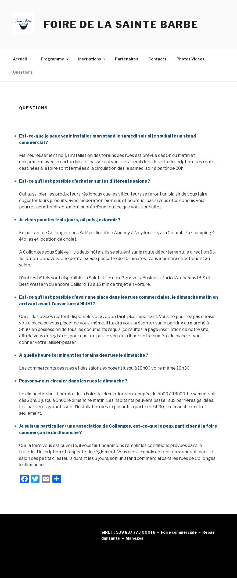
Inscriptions (92, 59)
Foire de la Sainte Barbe (121, 24)
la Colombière (177, 232)
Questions (23, 72)
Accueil (22, 59)
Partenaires (126, 59)
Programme (55, 59)
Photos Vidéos (190, 59)
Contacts (157, 59)
